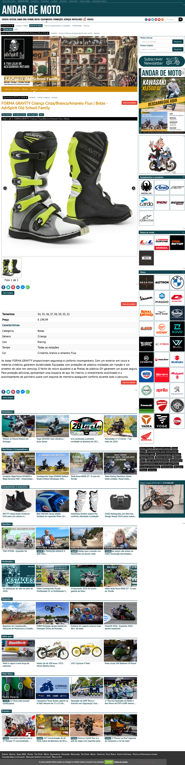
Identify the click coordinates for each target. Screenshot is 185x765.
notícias (86, 25)
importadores (77, 25)
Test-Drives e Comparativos (15, 449)
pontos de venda (36, 25)
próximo (97, 33)
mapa (16, 29)
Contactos (45, 89)
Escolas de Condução (150, 466)
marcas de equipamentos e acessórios (57, 25)
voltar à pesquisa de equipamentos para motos (75, 33)
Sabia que (7, 636)
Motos (37, 19)
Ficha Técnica (111, 754)
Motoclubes (77, 19)
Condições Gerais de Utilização (13, 757)
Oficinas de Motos (163, 457)
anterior (54, 33)
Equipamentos (46, 19)
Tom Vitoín (38, 754)
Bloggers (178, 466)
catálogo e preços (21, 25)
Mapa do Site (57, 757)
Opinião (30, 19)
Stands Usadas (147, 457)
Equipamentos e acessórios (15, 486)
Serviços (67, 19)
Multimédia (8, 561)
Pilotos (143, 470)
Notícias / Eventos (11, 89)
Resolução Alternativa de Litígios (38, 757)
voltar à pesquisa (43, 97)
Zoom (41, 115)
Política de (121, 762)
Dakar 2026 (22, 19)
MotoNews (8, 412)
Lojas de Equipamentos (157, 460)
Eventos (5, 19)
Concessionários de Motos (168, 454)
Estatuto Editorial (124, 754)
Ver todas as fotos (19, 115)
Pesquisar (178, 41)
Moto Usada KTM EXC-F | (162, 497)
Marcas (25, 89)
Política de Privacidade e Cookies (145, 754)
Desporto (7, 599)
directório (8, 29)
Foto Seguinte (32, 115)
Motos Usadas (146, 448)
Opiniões (7, 524)
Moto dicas (8, 673)
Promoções (58, 19)
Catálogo (34, 89)
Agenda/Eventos (162, 448)
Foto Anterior (6, 115)
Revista (90, 19)
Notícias (12, 19)
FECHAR (109, 762)
